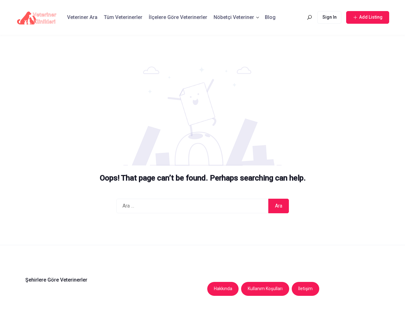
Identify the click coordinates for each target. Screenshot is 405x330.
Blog (270, 17)
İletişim (305, 288)
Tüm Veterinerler (123, 17)
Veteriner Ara (82, 17)
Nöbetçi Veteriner (234, 17)
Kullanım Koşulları (265, 288)
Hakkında (223, 288)
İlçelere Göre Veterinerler (178, 17)
